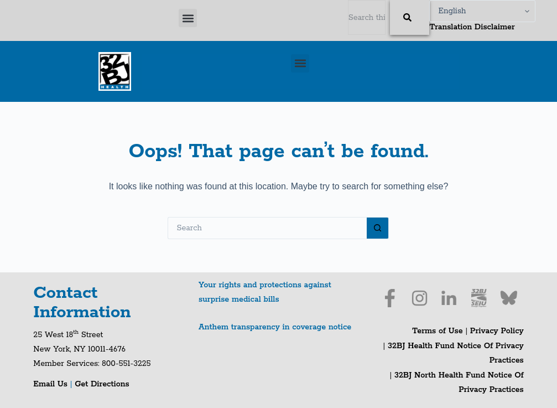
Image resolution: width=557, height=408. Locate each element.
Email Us (51, 384)
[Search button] (378, 228)
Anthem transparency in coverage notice (275, 327)
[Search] (409, 17)
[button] (188, 18)
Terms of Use (437, 331)
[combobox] (367, 17)
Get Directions (102, 384)
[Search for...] (267, 228)
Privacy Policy (497, 331)
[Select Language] (482, 11)
